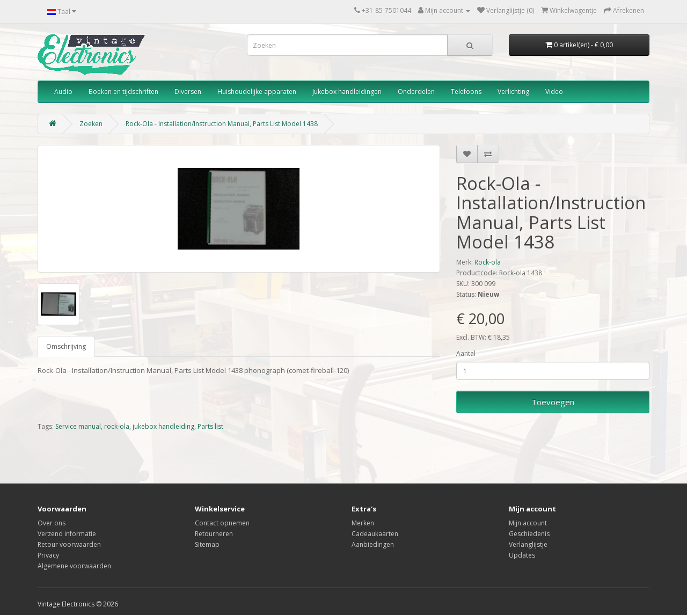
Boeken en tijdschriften (123, 91)
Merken (363, 523)
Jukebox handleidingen (347, 91)
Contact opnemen (222, 523)
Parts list (210, 426)
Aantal (466, 353)
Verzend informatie (67, 533)
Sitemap (207, 544)
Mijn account (528, 523)
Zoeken (91, 123)
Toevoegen (552, 402)
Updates (522, 555)
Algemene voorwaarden (74, 565)
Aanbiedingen (373, 544)
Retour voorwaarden (69, 544)
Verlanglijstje (528, 544)
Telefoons (466, 91)
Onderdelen (416, 91)
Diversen (187, 91)
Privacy (48, 555)
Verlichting (513, 91)
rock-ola (116, 426)
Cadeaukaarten (375, 533)
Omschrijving (66, 346)
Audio (63, 91)
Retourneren (214, 533)
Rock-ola (487, 262)
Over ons (51, 523)
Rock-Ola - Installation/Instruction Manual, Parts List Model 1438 (222, 123)
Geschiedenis (529, 533)
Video (554, 91)
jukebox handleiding (163, 426)
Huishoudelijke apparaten (256, 91)
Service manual (78, 426)
